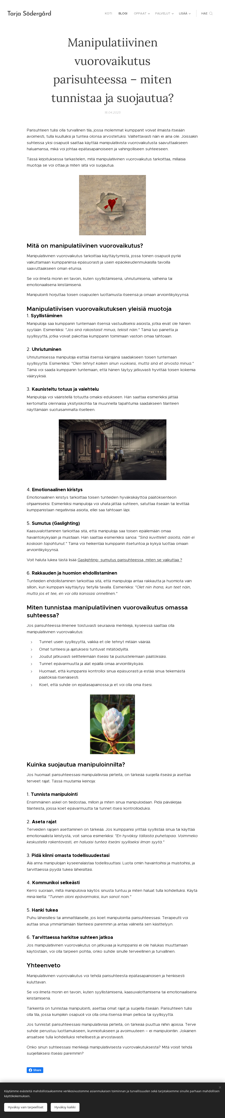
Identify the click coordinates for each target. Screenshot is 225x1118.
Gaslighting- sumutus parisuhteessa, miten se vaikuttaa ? (130, 559)
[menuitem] (109, 13)
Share (35, 1070)
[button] (207, 13)
